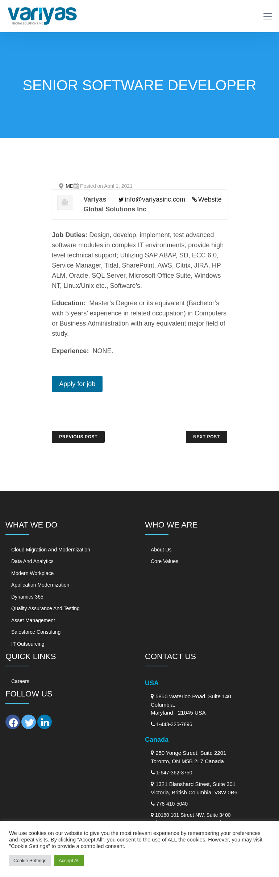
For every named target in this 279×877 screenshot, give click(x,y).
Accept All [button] (69, 860)
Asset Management (33, 620)
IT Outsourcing (28, 644)
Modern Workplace (32, 573)
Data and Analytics (32, 561)
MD (70, 186)
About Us (161, 550)
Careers (20, 681)
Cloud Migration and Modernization (50, 550)
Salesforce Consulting (36, 632)
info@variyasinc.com (155, 199)
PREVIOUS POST (78, 436)
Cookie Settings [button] (29, 860)
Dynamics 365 (27, 597)
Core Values (164, 561)
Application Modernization (40, 585)
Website (210, 199)
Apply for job (77, 384)
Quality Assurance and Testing (45, 608)
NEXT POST (206, 436)
